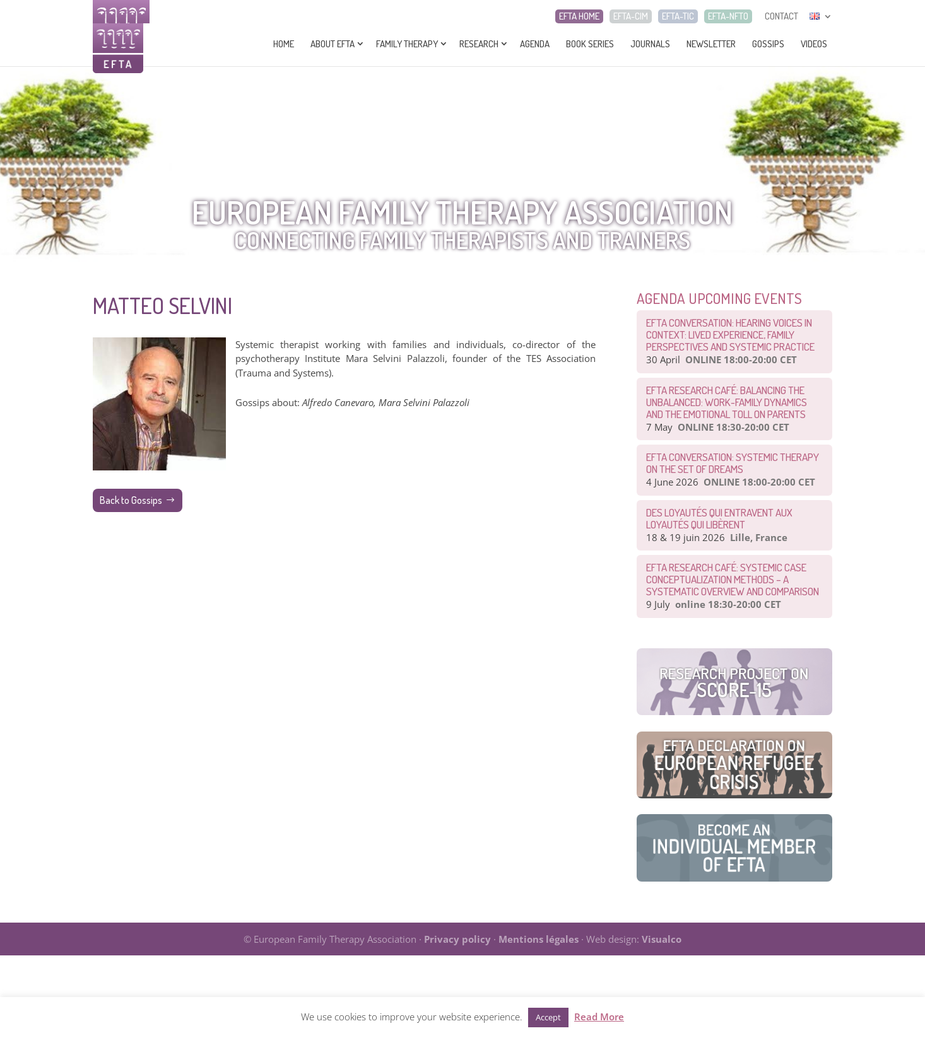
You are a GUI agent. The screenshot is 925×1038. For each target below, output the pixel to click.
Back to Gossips (131, 500)
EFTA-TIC (678, 16)
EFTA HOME (579, 16)
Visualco (661, 939)
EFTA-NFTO (728, 16)
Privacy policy (457, 939)
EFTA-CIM (630, 16)
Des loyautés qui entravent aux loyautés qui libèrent (719, 518)
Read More (599, 1016)
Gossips (768, 44)
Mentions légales (538, 939)
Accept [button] (548, 1017)
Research (478, 44)
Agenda (535, 44)
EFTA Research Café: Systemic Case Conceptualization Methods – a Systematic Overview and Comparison (732, 579)
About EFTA (332, 44)
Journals (650, 44)
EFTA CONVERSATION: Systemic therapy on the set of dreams (732, 462)
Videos (814, 44)
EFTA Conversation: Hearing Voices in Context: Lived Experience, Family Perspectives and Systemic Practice (730, 334)
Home (283, 44)
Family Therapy (407, 44)
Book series (590, 44)
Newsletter (711, 44)
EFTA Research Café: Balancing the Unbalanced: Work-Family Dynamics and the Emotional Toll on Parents (726, 402)
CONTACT (781, 16)
